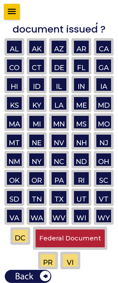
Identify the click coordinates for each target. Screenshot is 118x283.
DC (20, 238)
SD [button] (14, 199)
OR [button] (36, 180)
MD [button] (104, 105)
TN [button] (37, 199)
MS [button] (81, 124)
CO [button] (14, 68)
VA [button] (14, 218)
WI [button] (81, 218)
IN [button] (81, 86)
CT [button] (37, 68)
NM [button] (14, 161)
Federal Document (70, 238)
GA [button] (103, 68)
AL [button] (14, 49)
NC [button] (59, 161)
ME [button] (81, 105)
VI (70, 262)
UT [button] (81, 199)
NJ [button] (103, 143)
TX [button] (59, 199)
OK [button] (14, 180)
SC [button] (103, 180)
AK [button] (37, 49)
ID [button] (37, 86)
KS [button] (14, 105)
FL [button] (81, 68)
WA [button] (37, 218)
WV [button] (59, 218)
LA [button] (59, 105)
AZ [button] (59, 49)
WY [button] (104, 218)
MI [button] (37, 124)
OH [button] (103, 161)
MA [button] (14, 124)
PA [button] (59, 180)
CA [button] (104, 49)
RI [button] (81, 180)
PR (48, 262)
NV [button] (59, 143)
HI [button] (14, 86)
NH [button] (81, 143)
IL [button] (59, 86)
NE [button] (37, 143)
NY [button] (37, 161)
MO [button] (104, 124)
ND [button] (81, 161)
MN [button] (59, 124)
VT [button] (104, 199)
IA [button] (103, 86)
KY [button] (36, 105)
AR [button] (81, 49)
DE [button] (59, 68)
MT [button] (14, 143)
